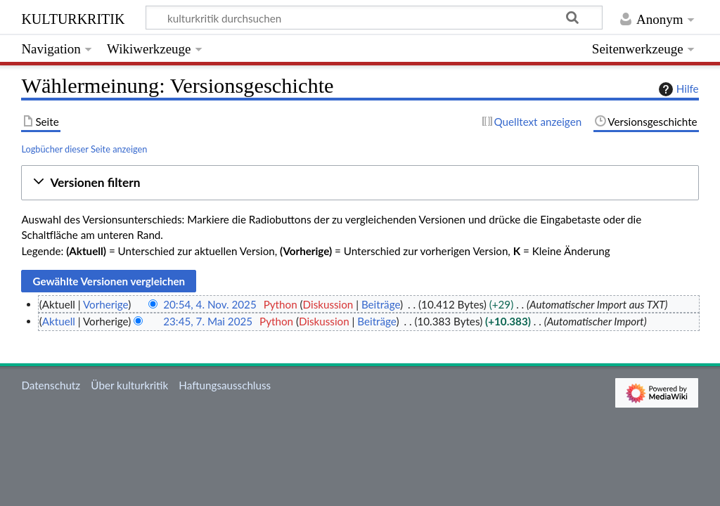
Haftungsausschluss (225, 385)
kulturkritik (72, 17)
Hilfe (677, 89)
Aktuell (58, 321)
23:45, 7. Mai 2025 (207, 321)
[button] (359, 183)
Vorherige (105, 304)
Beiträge (380, 304)
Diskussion (328, 304)
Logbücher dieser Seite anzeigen (84, 149)
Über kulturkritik (129, 385)
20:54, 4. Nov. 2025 (209, 304)
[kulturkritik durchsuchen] (374, 17)
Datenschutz (50, 385)
